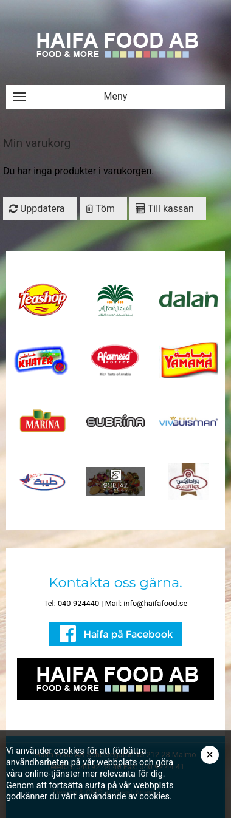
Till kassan (165, 208)
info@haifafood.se (155, 603)
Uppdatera (37, 208)
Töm (101, 208)
